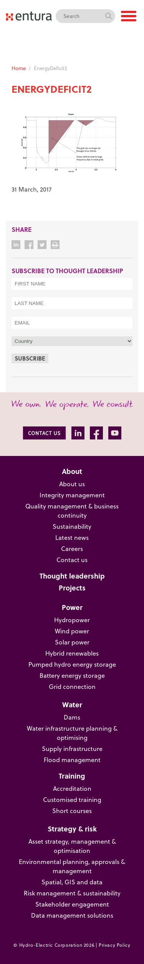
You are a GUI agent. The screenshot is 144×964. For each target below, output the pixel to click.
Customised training (72, 799)
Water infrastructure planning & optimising (72, 733)
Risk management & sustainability (72, 893)
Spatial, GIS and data (72, 881)
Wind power (72, 630)
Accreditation (72, 788)
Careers (72, 548)
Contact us (72, 559)
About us (72, 483)
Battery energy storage (72, 675)
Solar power (72, 642)
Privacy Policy (114, 944)
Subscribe (30, 358)
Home (19, 68)
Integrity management (72, 494)
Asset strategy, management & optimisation (72, 846)
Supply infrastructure (72, 748)
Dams (72, 717)
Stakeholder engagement (72, 904)
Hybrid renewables (72, 653)
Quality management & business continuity (72, 511)
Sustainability (72, 526)
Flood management (72, 759)
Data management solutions (72, 915)
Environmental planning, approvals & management (72, 866)
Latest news (72, 537)
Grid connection (72, 686)
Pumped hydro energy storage (72, 664)
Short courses (72, 810)
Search (108, 16)
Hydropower (72, 619)
